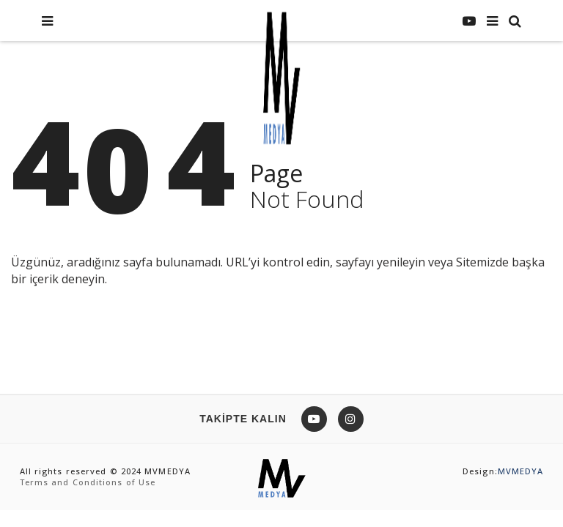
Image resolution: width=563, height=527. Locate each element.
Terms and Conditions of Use (88, 481)
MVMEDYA (521, 471)
